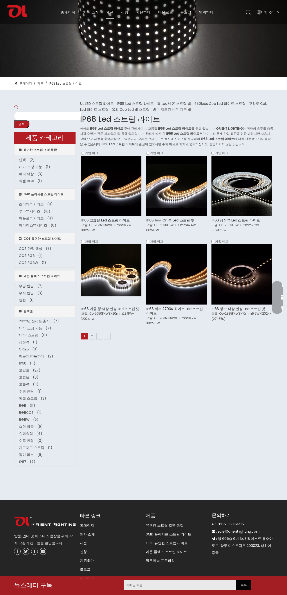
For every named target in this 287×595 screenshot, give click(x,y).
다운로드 (165, 12)
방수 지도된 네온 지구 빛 (172, 109)
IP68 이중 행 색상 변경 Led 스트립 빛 (110, 309)
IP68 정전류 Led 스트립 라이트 (235, 220)
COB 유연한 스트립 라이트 (167, 526)
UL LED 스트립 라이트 (97, 103)
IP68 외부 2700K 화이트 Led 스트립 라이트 (174, 311)
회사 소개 (91, 12)
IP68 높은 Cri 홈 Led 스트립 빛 (170, 220)
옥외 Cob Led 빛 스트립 (131, 109)
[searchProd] (37, 108)
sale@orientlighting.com (239, 515)
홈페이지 (68, 12)
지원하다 (143, 12)
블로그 (185, 12)
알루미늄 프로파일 (160, 544)
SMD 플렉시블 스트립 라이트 (168, 518)
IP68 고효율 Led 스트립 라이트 (105, 220)
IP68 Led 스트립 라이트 (135, 103)
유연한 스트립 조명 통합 (165, 509)
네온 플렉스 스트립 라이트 (166, 535)
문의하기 (87, 561)
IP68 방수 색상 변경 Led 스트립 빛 (238, 309)
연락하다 (206, 12)
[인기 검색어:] (68, 108)
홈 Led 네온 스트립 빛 (174, 103)
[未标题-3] (45, 505)
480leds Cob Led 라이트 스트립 (220, 103)
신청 (124, 12)
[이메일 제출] (154, 585)
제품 (110, 12)
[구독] (243, 585)
